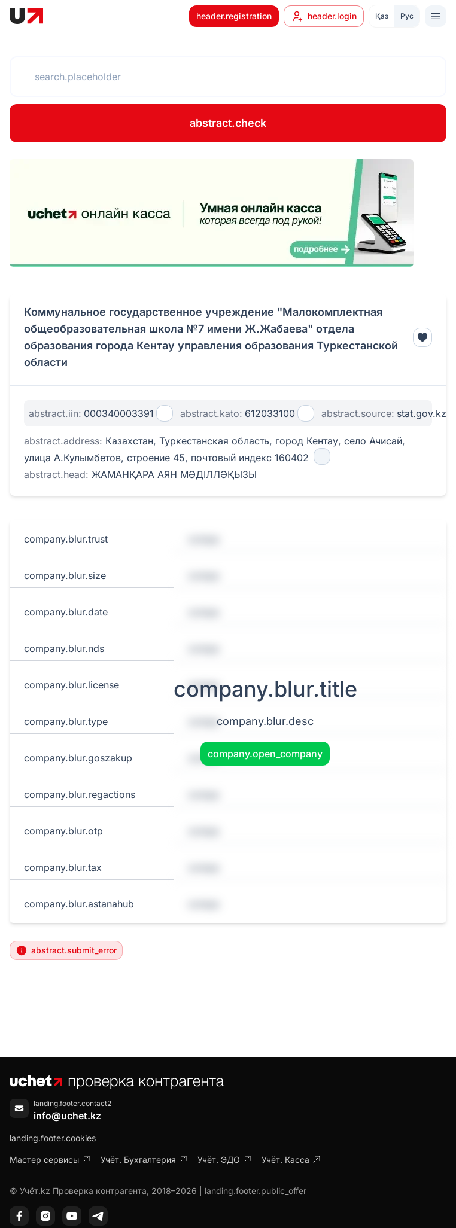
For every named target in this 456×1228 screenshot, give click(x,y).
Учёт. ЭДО (224, 1159)
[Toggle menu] (435, 16)
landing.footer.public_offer (255, 1191)
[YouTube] (71, 1216)
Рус (407, 15)
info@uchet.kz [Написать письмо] (67, 1116)
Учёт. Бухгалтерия (144, 1159)
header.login (324, 16)
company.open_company (265, 754)
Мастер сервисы (50, 1159)
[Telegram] (98, 1216)
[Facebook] (19, 1216)
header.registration (234, 16)
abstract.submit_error (66, 950)
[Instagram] (45, 1216)
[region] (212, 213)
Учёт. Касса (291, 1159)
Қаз (381, 15)
